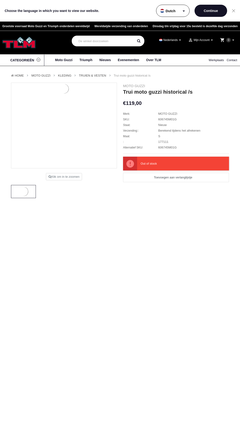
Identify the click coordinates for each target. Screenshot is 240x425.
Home (19, 75)
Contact (232, 60)
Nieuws (105, 60)
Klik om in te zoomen (64, 176)
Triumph (85, 60)
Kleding (64, 75)
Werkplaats (216, 60)
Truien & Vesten (92, 75)
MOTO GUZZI (40, 75)
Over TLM (153, 60)
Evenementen (128, 60)
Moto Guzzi (64, 60)
